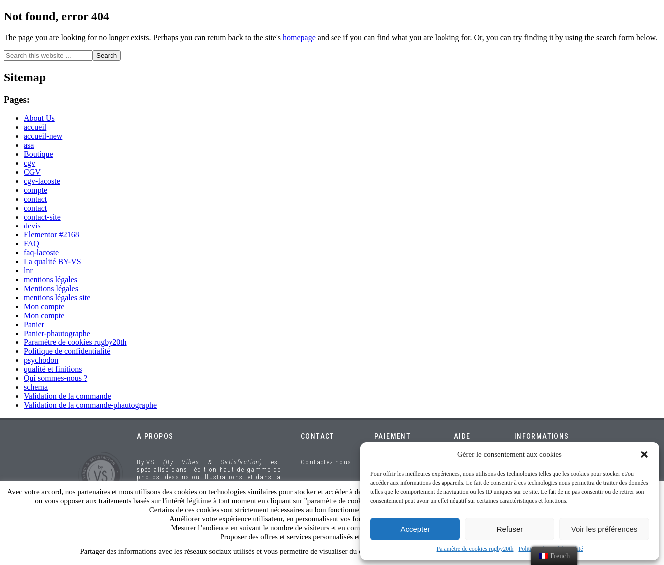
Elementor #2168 (51, 234)
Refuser (510, 529)
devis (32, 226)
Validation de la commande (67, 396)
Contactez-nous (326, 462)
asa (29, 145)
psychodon (41, 360)
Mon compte (44, 306)
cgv (29, 163)
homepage (299, 37)
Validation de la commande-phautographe (90, 405)
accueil (35, 127)
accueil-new (43, 136)
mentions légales (50, 279)
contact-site (42, 217)
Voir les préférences (604, 529)
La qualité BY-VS (52, 261)
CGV (32, 172)
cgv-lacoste (42, 181)
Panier (34, 324)
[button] (644, 454)
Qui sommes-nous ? (55, 378)
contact (35, 199)
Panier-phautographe (57, 333)
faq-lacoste (41, 252)
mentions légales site (57, 297)
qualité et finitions (53, 369)
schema (36, 387)
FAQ (31, 243)
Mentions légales (51, 288)
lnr (28, 270)
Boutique (38, 154)
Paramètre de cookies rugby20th (475, 548)
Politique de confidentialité (67, 351)
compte (35, 190)
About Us (39, 118)
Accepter (415, 529)
